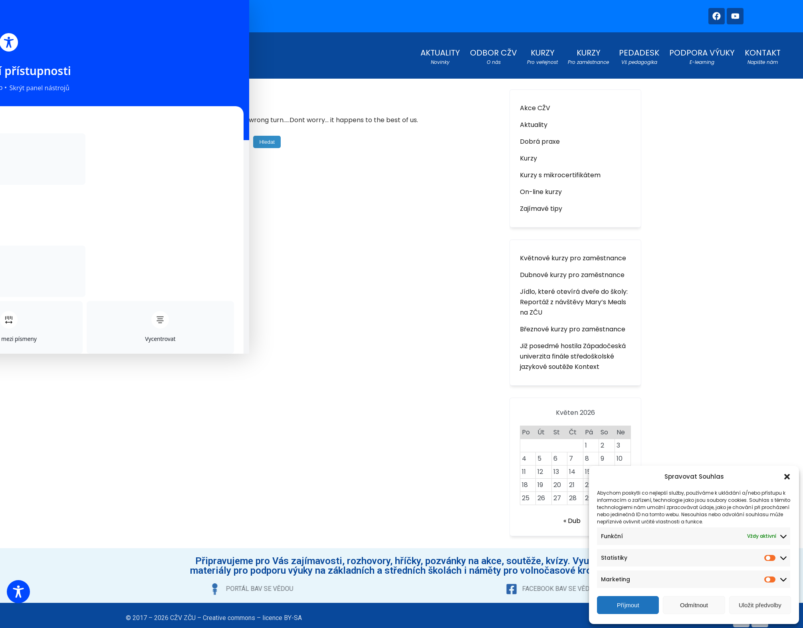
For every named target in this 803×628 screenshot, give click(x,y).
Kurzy (528, 155)
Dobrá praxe (540, 138)
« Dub (572, 517)
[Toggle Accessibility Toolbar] (18, 591)
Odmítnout (694, 605)
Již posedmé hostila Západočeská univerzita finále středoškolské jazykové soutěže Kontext (573, 353)
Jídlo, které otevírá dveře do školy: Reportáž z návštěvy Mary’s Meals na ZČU (574, 299)
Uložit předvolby (760, 605)
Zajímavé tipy (541, 205)
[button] (787, 477)
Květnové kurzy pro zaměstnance (573, 255)
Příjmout (628, 605)
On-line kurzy (541, 188)
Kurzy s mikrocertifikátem (560, 171)
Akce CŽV (535, 104)
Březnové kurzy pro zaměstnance (572, 326)
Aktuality (533, 121)
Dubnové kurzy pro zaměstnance (572, 271)
